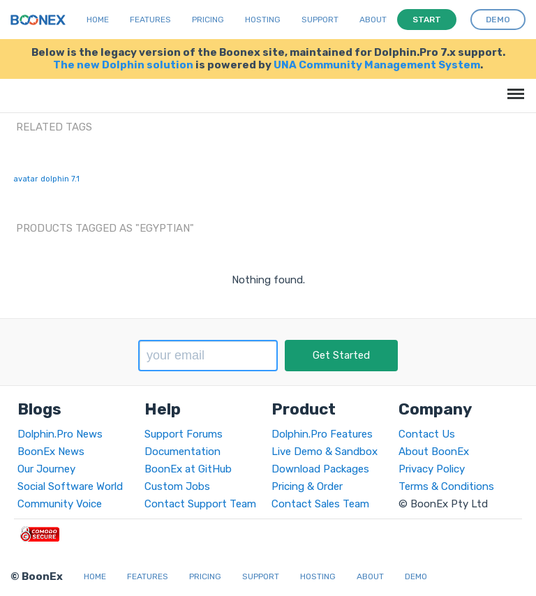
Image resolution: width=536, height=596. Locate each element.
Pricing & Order (307, 486)
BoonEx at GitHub (188, 469)
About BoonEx (434, 451)
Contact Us (427, 434)
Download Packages (320, 469)
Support (320, 19)
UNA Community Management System (377, 65)
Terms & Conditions (446, 486)
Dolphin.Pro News (60, 434)
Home (98, 19)
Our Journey (46, 469)
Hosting (263, 19)
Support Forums (183, 434)
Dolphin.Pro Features (322, 434)
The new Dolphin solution (123, 65)
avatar (25, 179)
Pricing (208, 19)
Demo (416, 576)
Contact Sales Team (320, 504)
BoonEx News (50, 451)
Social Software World (70, 486)
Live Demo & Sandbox (324, 451)
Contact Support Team (200, 504)
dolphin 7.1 (60, 179)
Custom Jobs (177, 486)
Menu (513, 87)
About (373, 19)
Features (150, 19)
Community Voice (59, 504)
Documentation (182, 451)
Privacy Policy (432, 469)
